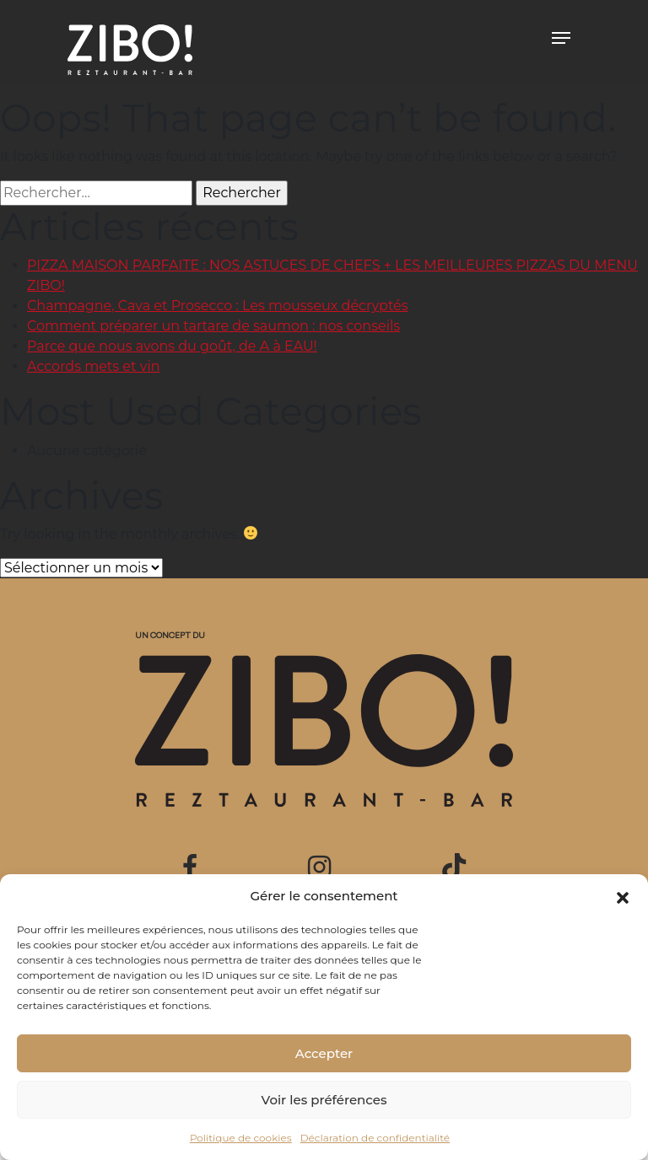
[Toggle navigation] (561, 38)
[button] (622, 896)
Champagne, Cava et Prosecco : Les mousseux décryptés (217, 306)
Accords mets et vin (93, 366)
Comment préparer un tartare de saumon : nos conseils (213, 326)
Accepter (324, 1053)
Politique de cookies (241, 1137)
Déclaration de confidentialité (375, 1137)
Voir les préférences (324, 1100)
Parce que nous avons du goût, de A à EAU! (172, 346)
